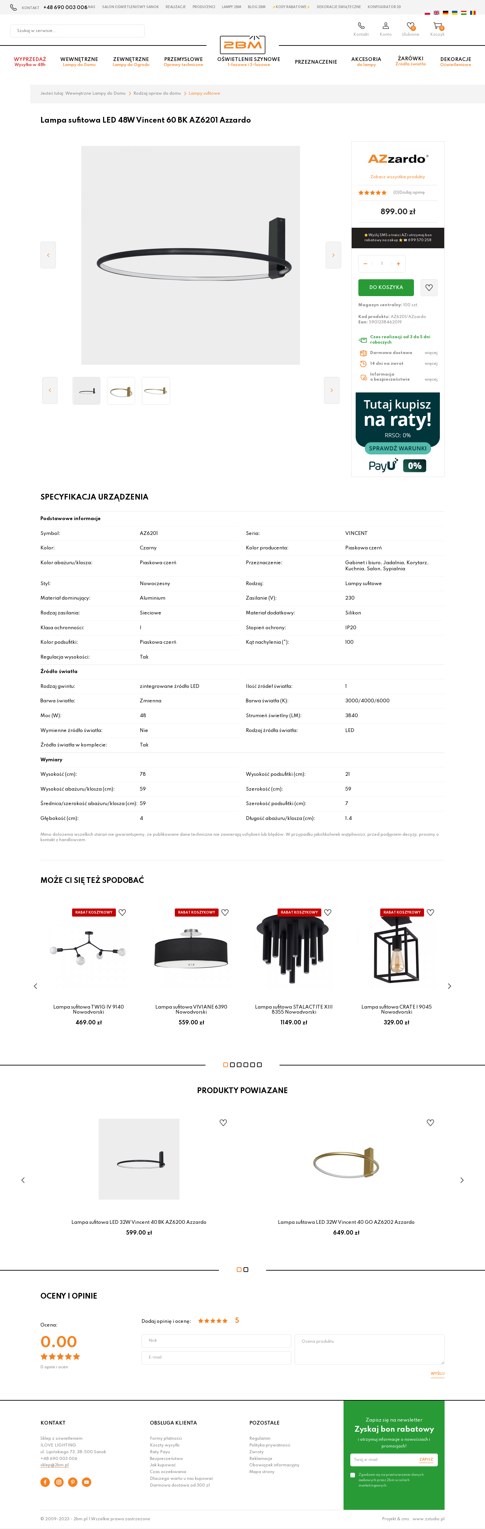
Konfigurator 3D (384, 7)
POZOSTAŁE (264, 1423)
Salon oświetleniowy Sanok (130, 7)
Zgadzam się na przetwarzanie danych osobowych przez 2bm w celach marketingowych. (391, 1480)
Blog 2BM (256, 7)
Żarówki (410, 64)
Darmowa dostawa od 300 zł (180, 1486)
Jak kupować (163, 1465)
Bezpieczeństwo (166, 1459)
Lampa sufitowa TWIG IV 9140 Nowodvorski (88, 1009)
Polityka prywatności (269, 1445)
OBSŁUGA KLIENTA (173, 1423)
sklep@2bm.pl (54, 1465)
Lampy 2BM (231, 7)
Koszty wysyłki (165, 1445)
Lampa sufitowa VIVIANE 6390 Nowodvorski (191, 1009)
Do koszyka (386, 287)
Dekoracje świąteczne (339, 7)
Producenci (204, 7)
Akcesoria (366, 64)
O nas (89, 7)
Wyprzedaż (30, 64)
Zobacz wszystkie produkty (397, 177)
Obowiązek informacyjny (274, 1465)
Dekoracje (455, 64)
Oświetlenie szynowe (248, 64)
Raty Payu (160, 1452)
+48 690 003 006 (65, 7)
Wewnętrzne (79, 64)
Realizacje (176, 7)
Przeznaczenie (316, 64)
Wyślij (438, 1374)
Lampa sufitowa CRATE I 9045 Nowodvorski (396, 1009)
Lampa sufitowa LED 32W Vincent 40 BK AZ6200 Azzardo (138, 1222)
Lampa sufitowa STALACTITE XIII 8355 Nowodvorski (294, 1009)
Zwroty (256, 1452)
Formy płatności (166, 1439)
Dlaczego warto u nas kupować (181, 1479)
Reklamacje (260, 1459)
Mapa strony (261, 1472)
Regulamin (259, 1439)
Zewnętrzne (131, 64)
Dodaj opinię (412, 193)
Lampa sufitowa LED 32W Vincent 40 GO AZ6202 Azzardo (346, 1222)
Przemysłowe (183, 64)
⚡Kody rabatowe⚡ (291, 7)
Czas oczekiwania (168, 1472)
